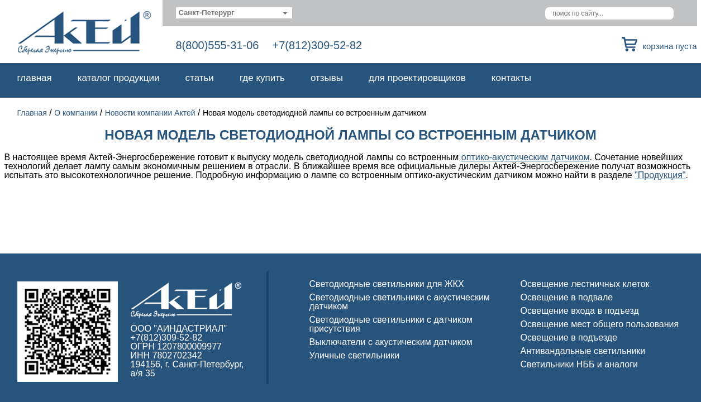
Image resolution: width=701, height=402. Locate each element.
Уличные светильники (354, 355)
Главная (34, 78)
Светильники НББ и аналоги (579, 364)
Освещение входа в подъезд (580, 310)
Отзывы (327, 78)
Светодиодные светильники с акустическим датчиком (399, 302)
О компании (75, 112)
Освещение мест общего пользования (600, 324)
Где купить (262, 78)
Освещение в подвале (567, 297)
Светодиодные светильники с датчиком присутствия (391, 324)
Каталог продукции (119, 78)
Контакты (511, 78)
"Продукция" (660, 175)
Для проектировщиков (417, 78)
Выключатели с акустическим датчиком (391, 342)
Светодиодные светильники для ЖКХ (386, 284)
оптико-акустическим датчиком (525, 157)
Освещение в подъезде (569, 337)
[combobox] (234, 12)
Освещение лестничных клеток (585, 284)
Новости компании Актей (150, 112)
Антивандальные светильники (583, 351)
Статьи (199, 78)
